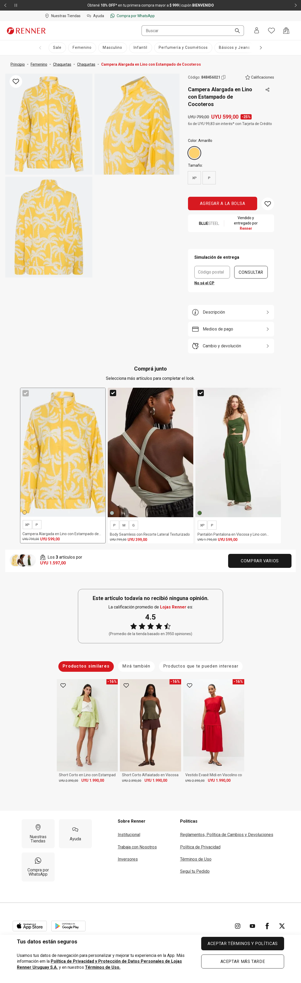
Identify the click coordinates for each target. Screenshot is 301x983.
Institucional (129, 832)
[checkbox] (25, 393)
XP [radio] (194, 178)
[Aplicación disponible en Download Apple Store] (30, 924)
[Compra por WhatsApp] (38, 865)
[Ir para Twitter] (282, 924)
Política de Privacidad (200, 844)
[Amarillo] (194, 153)
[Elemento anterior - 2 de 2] (5, 5)
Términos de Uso (195, 857)
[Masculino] (112, 47)
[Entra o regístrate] (256, 30)
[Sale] (57, 47)
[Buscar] (235, 31)
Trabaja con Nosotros (137, 844)
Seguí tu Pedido (195, 869)
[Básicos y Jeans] (234, 47)
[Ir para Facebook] (267, 924)
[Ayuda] (75, 831)
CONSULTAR (251, 272)
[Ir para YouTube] (252, 924)
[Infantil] (140, 47)
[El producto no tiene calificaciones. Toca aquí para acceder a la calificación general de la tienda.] (259, 77)
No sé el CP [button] (204, 283)
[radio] (194, 153)
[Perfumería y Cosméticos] (183, 47)
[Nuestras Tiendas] (38, 831)
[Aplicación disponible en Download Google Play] (68, 924)
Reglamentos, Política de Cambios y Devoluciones (226, 832)
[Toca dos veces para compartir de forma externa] (267, 90)
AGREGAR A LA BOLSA (222, 203)
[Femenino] (82, 47)
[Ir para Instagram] (237, 924)
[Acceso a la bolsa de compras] (286, 30)
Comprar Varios (260, 560)
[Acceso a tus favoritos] (271, 30)
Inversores (128, 857)
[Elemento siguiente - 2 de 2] (295, 5)
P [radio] (209, 178)
